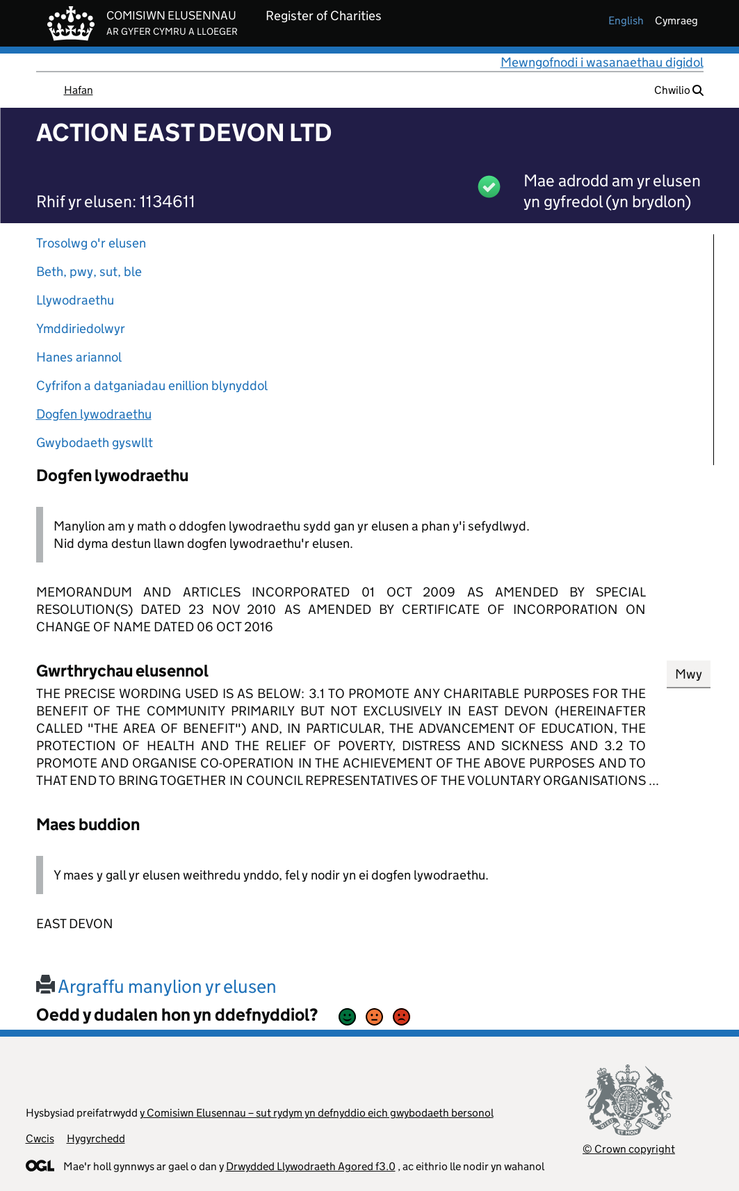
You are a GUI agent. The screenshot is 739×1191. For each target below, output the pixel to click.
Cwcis (40, 1138)
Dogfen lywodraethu (94, 414)
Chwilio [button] (679, 90)
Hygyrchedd (96, 1138)
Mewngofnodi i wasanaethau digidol (602, 62)
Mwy (688, 674)
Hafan (78, 90)
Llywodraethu (75, 300)
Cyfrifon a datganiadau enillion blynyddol (152, 386)
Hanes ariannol (79, 357)
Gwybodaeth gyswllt (94, 443)
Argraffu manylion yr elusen (156, 986)
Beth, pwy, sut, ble (89, 271)
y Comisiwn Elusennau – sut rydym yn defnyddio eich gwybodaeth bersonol (317, 1112)
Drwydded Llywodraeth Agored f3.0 (311, 1166)
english (626, 20)
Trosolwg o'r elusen (91, 243)
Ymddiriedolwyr (80, 329)
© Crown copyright (629, 1149)
